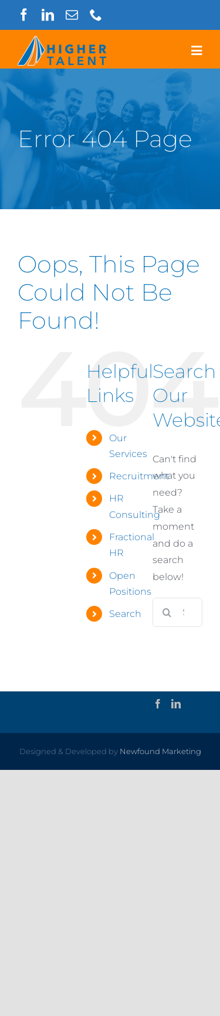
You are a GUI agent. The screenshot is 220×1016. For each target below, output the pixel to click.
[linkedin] (48, 15)
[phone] (96, 15)
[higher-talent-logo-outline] (62, 40)
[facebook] (24, 15)
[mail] (72, 15)
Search (125, 613)
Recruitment (139, 476)
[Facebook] (158, 703)
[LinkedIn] (176, 703)
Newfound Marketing (160, 751)
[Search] (167, 612)
